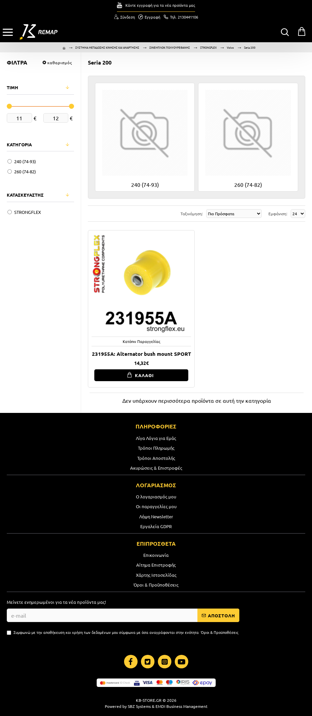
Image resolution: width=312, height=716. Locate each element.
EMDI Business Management (181, 706)
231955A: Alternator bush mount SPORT (141, 354)
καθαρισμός (59, 62)
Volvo (230, 47)
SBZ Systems (139, 706)
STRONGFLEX (208, 47)
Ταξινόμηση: (192, 213)
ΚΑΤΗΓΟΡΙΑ (19, 144)
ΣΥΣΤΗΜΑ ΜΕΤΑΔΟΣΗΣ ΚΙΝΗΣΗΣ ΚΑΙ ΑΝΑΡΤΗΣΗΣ (107, 47)
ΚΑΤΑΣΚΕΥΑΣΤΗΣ (25, 195)
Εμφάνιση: (277, 213)
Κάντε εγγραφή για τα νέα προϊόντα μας (160, 5)
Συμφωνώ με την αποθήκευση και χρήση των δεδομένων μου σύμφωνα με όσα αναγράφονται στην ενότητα (123, 632)
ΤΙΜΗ (12, 87)
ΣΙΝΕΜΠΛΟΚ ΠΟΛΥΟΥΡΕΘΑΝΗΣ (169, 47)
